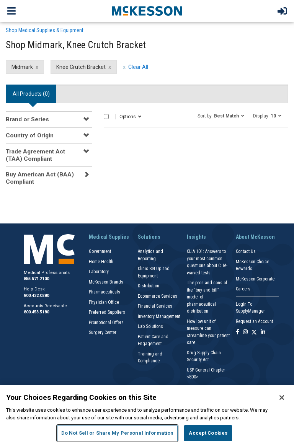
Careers (243, 289)
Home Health (101, 261)
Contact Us (246, 251)
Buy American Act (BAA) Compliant (40, 178)
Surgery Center (102, 332)
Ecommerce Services (157, 296)
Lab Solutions (150, 326)
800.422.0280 (36, 295)
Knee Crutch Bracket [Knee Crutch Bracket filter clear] (81, 67)
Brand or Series (27, 119)
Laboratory (99, 271)
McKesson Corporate (255, 279)
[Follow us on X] (254, 332)
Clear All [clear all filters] (138, 67)
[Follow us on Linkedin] (263, 332)
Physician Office (104, 302)
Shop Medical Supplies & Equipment (44, 30)
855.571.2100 (36, 278)
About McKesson (255, 237)
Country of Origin (30, 135)
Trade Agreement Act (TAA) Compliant (35, 155)
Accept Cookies (208, 433)
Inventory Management (159, 316)
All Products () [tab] (31, 94)
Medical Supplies (109, 237)
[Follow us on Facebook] (237, 332)
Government (100, 251)
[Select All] (106, 116)
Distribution (148, 286)
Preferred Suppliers (107, 312)
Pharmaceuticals (104, 292)
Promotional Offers (106, 322)
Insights (196, 237)
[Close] (281, 397)
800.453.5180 (36, 312)
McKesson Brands (106, 282)
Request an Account (254, 321)
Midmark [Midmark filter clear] (22, 67)
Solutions (149, 237)
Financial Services (155, 306)
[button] (221, 115)
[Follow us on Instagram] (245, 332)
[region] (147, 415)
